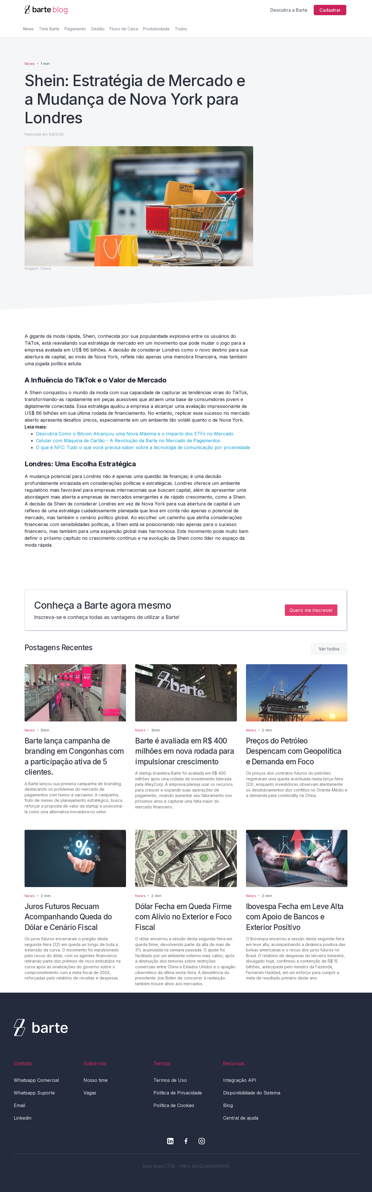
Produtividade (156, 28)
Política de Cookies (173, 1105)
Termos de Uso (170, 1080)
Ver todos (329, 649)
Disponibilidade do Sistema (251, 1093)
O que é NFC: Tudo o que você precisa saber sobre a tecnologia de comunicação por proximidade (143, 447)
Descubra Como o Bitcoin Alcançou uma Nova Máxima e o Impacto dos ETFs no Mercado (134, 434)
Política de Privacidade (177, 1093)
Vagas (89, 1093)
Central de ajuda (240, 1118)
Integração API (239, 1080)
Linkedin (22, 1118)
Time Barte (49, 28)
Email (19, 1105)
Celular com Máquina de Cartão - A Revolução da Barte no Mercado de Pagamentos (128, 440)
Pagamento (75, 28)
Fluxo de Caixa (124, 28)
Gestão (98, 28)
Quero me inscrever (311, 610)
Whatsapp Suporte (34, 1093)
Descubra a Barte (288, 10)
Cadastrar (330, 10)
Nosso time (95, 1080)
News (28, 28)
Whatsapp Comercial (36, 1080)
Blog (228, 1105)
